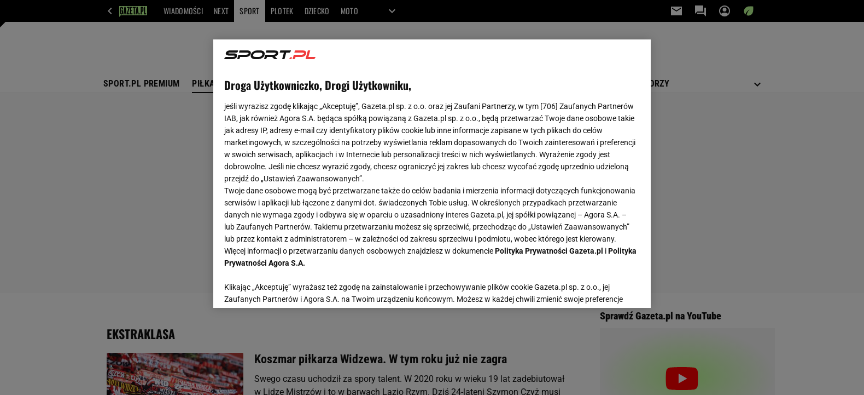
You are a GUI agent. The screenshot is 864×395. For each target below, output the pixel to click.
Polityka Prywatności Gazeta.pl (549, 251)
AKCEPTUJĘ (602, 286)
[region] (432, 173)
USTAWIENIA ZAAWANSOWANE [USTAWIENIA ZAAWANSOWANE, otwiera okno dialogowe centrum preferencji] (295, 286)
